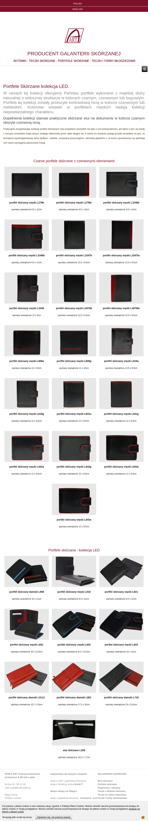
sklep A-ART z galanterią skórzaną (68, 781)
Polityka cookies (13, 798)
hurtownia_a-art (89, 798)
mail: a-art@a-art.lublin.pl (17, 787)
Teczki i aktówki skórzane (112, 791)
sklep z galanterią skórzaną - (65, 798)
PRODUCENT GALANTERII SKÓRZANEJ (74, 53)
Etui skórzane (105, 781)
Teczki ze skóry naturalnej (112, 794)
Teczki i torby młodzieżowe (112, 798)
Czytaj (42, 142)
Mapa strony (11, 794)
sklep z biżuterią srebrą (66, 784)
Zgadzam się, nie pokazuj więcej (53, 817)
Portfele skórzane (107, 784)
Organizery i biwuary (109, 787)
